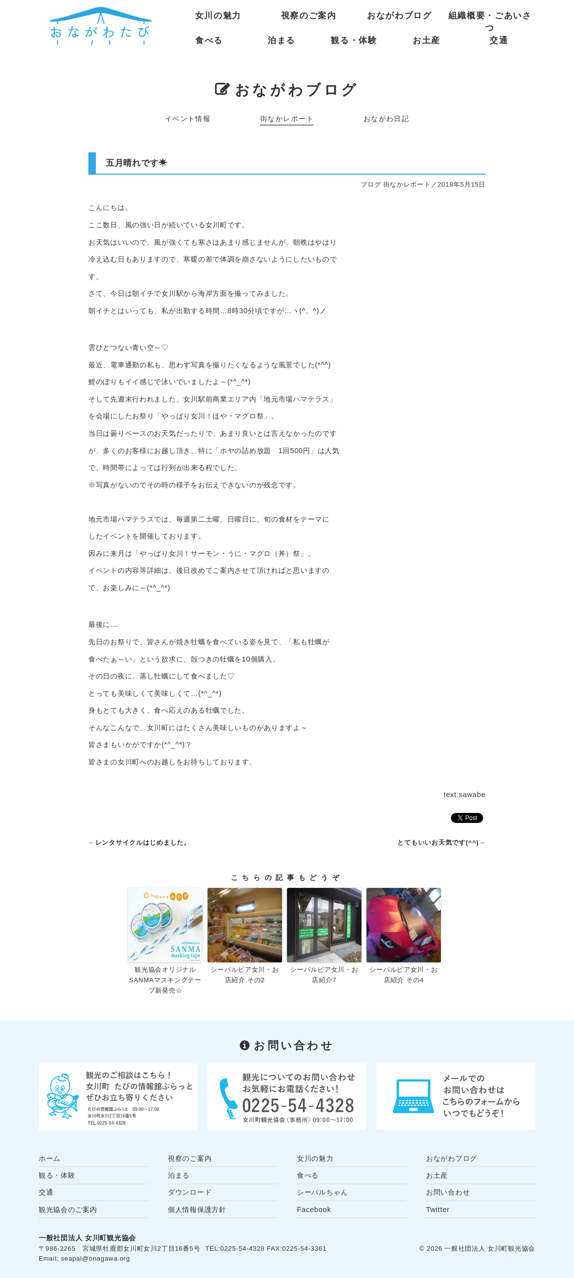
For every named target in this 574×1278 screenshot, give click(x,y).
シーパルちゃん (322, 1192)
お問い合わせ (448, 1192)
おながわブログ (399, 15)
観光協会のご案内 (68, 1209)
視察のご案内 (309, 15)
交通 (499, 40)
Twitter (437, 1209)
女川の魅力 (218, 15)
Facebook (314, 1209)
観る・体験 (354, 40)
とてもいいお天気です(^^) (438, 842)
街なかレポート (287, 119)
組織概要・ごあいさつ (490, 18)
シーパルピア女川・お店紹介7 (324, 975)
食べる (209, 40)
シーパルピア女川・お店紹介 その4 (403, 975)
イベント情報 (188, 119)
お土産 (426, 40)
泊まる (281, 40)
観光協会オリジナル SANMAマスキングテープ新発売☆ (165, 980)
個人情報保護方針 (197, 1209)
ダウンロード (190, 1192)
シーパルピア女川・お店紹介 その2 (245, 975)
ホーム (50, 1158)
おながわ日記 (386, 119)
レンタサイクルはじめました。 (143, 842)
